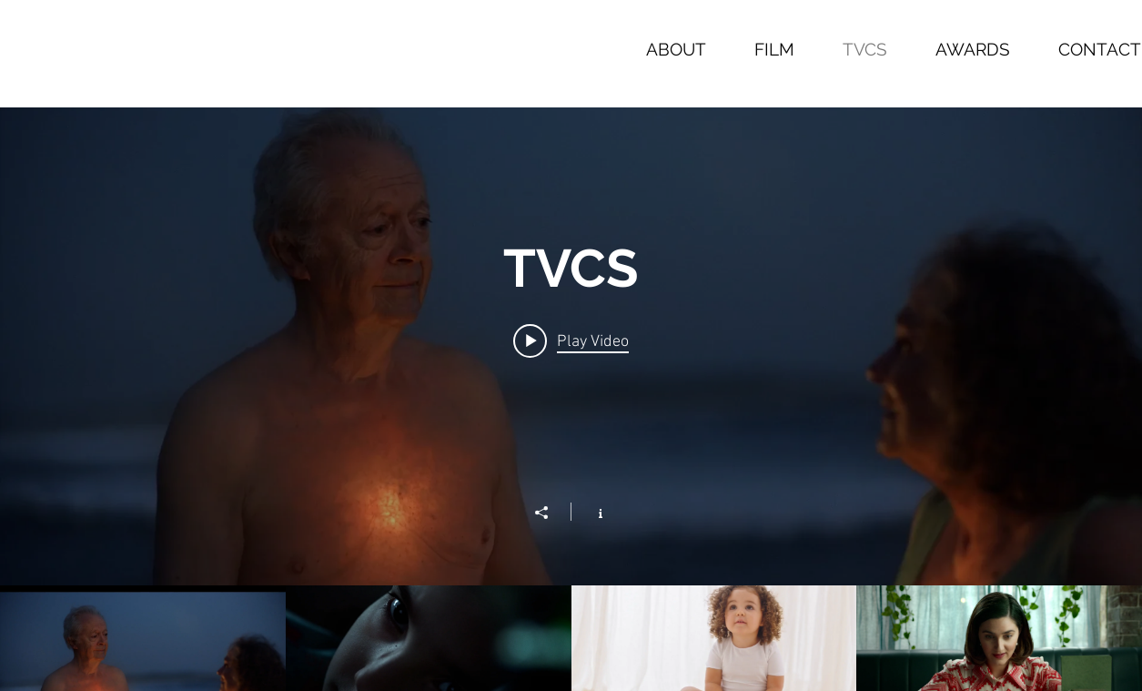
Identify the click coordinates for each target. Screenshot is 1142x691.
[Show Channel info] (591, 512)
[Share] (551, 512)
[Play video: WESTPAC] (571, 340)
